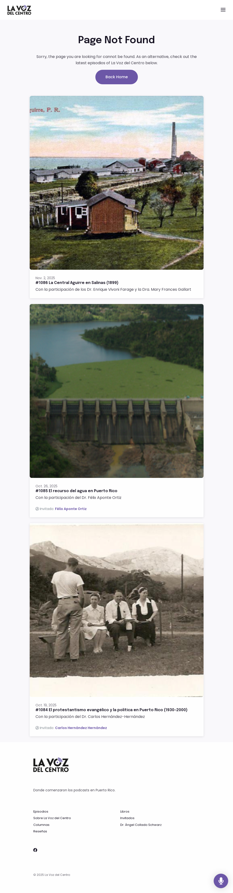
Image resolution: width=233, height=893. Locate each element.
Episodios (40, 811)
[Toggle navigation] (223, 10)
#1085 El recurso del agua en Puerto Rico (76, 491)
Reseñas (40, 831)
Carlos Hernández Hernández (81, 727)
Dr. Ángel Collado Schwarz (141, 825)
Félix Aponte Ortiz (71, 508)
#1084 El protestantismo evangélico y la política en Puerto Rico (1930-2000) (111, 710)
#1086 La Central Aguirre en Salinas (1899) (77, 283)
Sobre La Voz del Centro (52, 818)
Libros (124, 811)
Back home (117, 77)
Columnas (41, 825)
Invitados (127, 818)
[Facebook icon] (35, 850)
